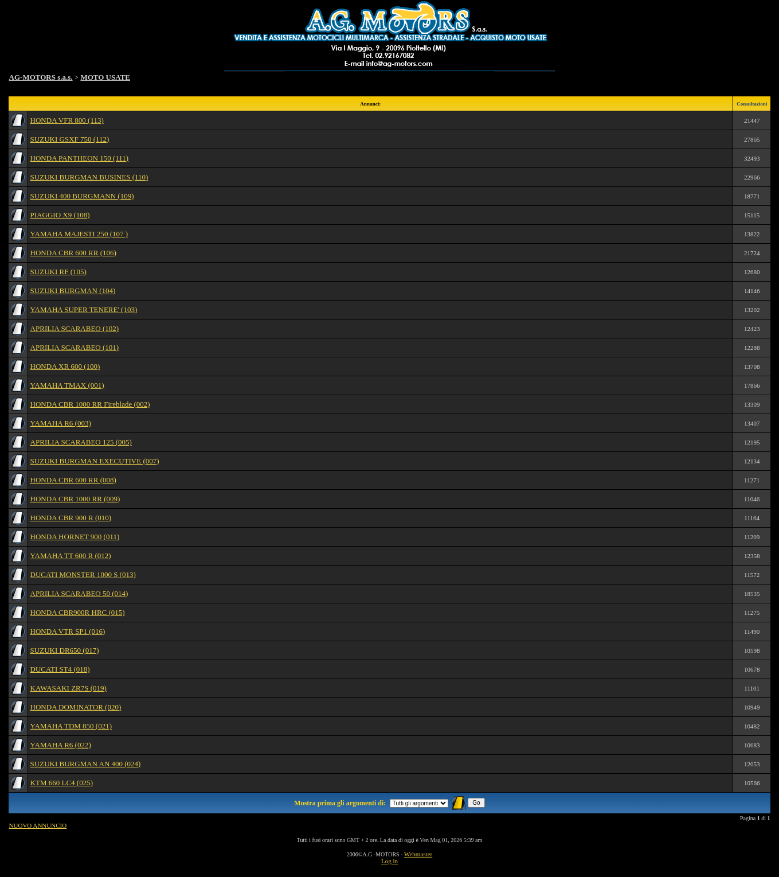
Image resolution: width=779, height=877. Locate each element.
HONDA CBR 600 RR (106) (73, 252)
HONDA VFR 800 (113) (67, 120)
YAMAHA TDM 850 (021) (71, 726)
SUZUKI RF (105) (58, 271)
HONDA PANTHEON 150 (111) (79, 158)
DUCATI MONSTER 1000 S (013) (83, 574)
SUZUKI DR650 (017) (64, 650)
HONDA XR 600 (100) (65, 366)
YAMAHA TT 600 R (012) (70, 555)
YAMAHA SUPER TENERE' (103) (84, 309)
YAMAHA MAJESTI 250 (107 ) (79, 233)
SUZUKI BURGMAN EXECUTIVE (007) (94, 461)
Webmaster (418, 854)
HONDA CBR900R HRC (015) (77, 612)
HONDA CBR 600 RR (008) (73, 479)
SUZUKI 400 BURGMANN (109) (82, 196)
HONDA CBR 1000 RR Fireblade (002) (90, 404)
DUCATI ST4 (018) (60, 669)
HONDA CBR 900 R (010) (71, 517)
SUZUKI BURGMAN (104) (73, 290)
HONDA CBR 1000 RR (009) (75, 498)
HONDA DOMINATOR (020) (76, 707)
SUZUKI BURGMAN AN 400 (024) (85, 763)
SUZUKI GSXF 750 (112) (69, 139)
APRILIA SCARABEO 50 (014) (79, 593)
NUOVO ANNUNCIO (38, 825)
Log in (389, 860)
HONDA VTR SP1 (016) (67, 631)
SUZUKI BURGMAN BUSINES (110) (89, 177)
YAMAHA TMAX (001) (67, 385)
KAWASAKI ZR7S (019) (68, 688)
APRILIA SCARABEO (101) (74, 347)
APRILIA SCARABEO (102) (74, 328)
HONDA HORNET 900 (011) (75, 536)
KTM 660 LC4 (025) (61, 782)
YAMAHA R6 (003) (60, 423)
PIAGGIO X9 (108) (60, 215)
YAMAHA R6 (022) (60, 744)
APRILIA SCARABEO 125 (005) (81, 442)
